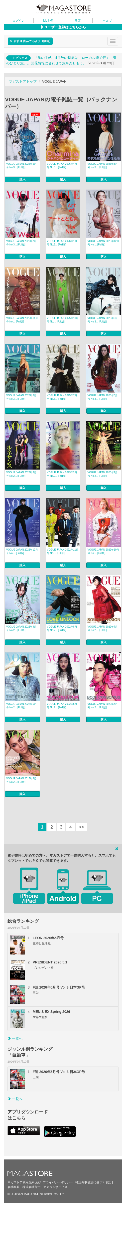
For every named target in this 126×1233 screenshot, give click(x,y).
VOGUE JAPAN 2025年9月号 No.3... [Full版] (103, 320)
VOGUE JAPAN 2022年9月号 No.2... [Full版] (21, 628)
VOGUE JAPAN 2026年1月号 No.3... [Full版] (62, 243)
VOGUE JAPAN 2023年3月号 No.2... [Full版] (21, 474)
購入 (22, 179)
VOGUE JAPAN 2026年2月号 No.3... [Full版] (21, 243)
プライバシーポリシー (58, 1182)
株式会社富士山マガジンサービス (44, 1187)
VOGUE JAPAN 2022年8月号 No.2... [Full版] (62, 628)
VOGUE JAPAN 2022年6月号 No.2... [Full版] (21, 706)
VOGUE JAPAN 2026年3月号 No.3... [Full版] (103, 165)
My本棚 (48, 20)
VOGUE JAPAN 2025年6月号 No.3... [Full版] (103, 397)
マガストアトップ (23, 81)
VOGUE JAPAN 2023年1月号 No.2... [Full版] (103, 474)
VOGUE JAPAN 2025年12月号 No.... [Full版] (103, 243)
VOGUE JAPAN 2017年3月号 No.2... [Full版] (21, 780)
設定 (78, 20)
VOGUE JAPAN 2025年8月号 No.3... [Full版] (21, 397)
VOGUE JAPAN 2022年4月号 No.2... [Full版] (103, 706)
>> (81, 827)
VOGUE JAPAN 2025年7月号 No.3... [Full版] (62, 397)
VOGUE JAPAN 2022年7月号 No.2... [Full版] (103, 628)
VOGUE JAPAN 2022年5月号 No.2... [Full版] (62, 706)
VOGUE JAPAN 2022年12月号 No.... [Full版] (22, 551)
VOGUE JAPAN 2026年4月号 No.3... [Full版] (62, 165)
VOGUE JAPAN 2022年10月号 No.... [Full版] (103, 551)
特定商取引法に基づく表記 (93, 1182)
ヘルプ (107, 20)
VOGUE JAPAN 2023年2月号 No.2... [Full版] (62, 474)
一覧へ (14, 1038)
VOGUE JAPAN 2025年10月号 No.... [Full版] (63, 320)
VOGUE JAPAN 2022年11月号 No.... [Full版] (63, 551)
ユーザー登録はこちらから (63, 27)
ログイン (18, 20)
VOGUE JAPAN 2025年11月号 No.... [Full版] (22, 320)
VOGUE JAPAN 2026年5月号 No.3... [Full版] (21, 165)
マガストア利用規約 (20, 1182)
